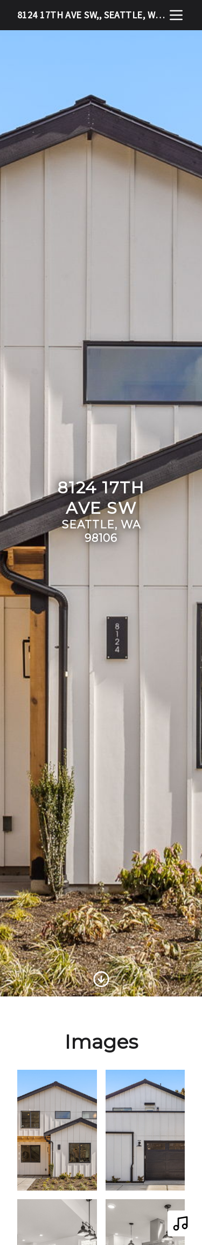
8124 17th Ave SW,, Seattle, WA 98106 (92, 15)
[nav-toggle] (176, 15)
